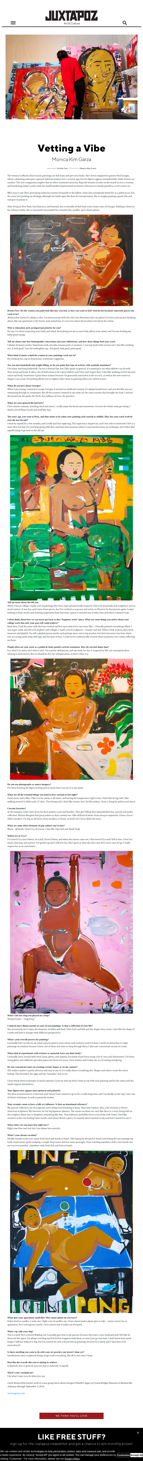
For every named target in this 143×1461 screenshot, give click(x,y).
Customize (123, 1455)
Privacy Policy (72, 1458)
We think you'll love (71, 1416)
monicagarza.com (16, 1393)
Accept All (137, 1455)
